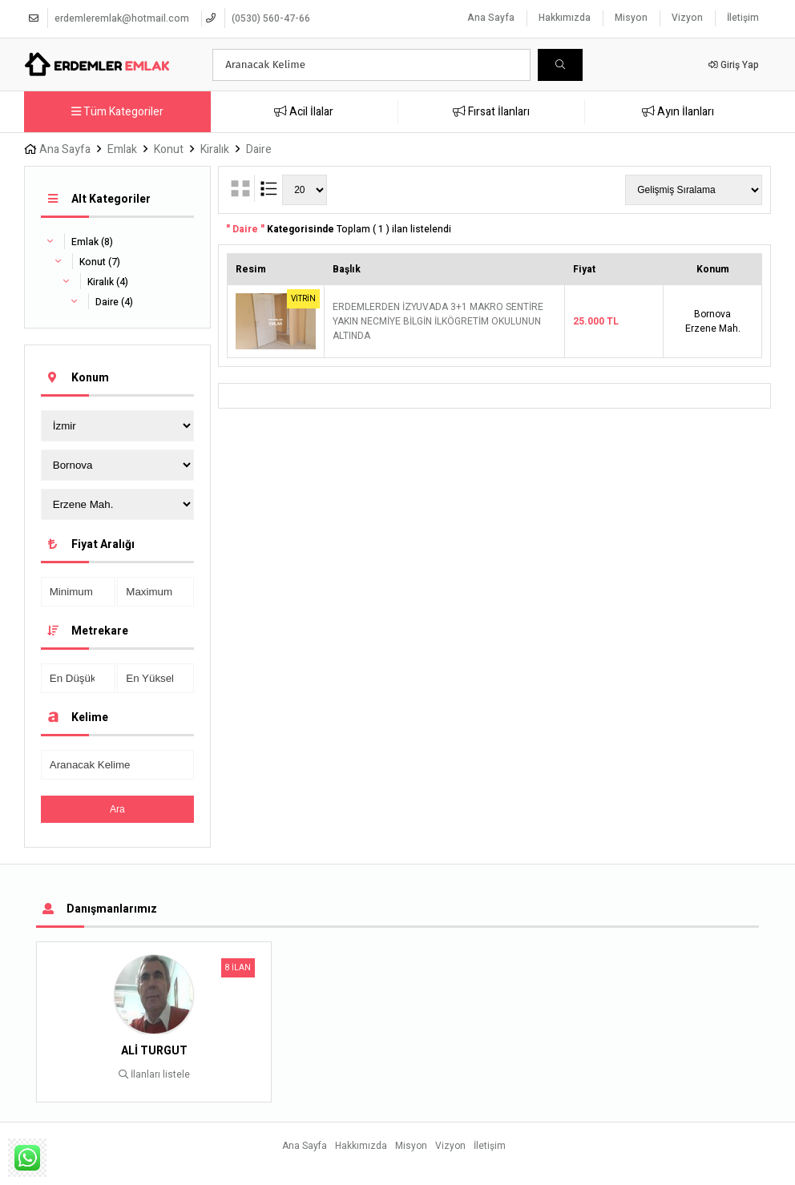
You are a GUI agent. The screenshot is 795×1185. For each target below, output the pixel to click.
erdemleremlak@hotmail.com (121, 18)
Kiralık (214, 149)
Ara (117, 809)
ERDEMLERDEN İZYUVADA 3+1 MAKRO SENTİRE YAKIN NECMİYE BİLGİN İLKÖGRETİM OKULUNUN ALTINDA (438, 321)
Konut (169, 149)
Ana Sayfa (491, 17)
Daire (259, 149)
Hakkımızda (565, 17)
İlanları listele (154, 1074)
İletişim (743, 17)
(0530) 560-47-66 (271, 18)
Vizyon (687, 17)
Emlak (122, 149)
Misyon (631, 17)
